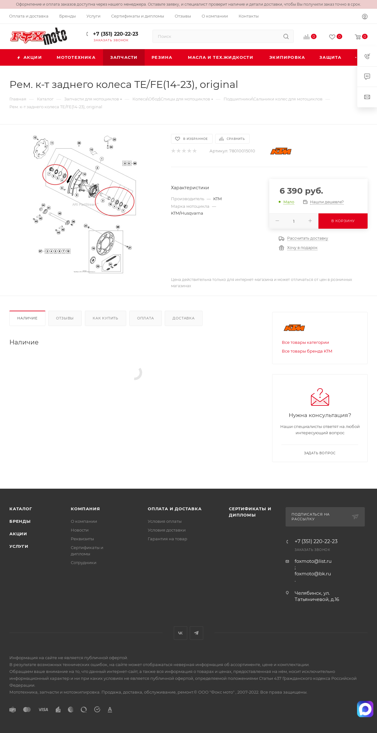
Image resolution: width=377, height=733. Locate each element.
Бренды (20, 521)
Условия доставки (167, 529)
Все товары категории (305, 342)
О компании (84, 521)
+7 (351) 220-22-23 (114, 34)
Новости (80, 529)
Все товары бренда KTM (307, 351)
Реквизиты (82, 538)
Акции (18, 533)
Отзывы (65, 318)
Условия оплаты (165, 521)
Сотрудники (83, 562)
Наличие (27, 318)
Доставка (183, 318)
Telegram (196, 633)
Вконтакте (180, 633)
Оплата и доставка (175, 508)
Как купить (105, 318)
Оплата (145, 318)
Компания (85, 508)
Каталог (20, 508)
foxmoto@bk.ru (313, 574)
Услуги (18, 546)
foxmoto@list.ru (313, 561)
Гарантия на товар (167, 538)
